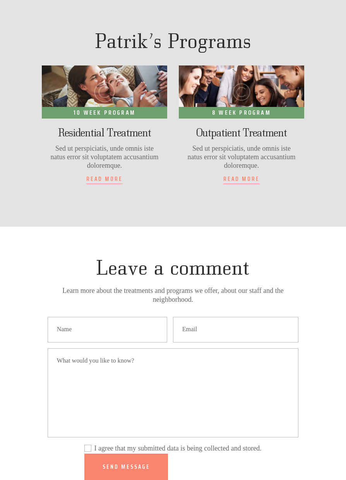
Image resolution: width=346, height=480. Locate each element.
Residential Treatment (104, 132)
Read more (104, 179)
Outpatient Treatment (241, 132)
